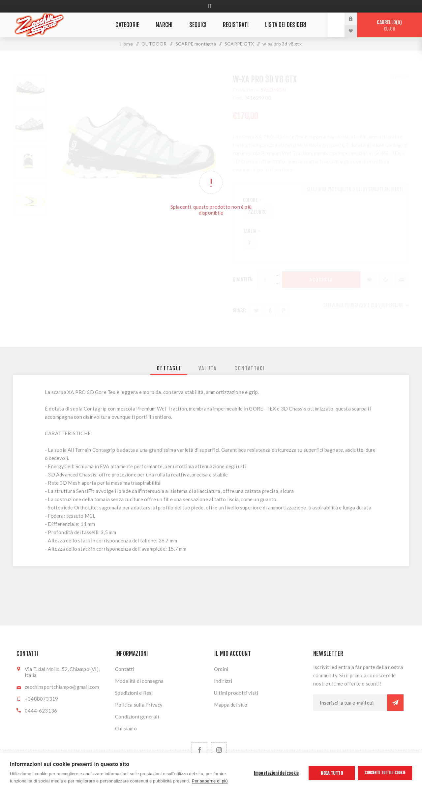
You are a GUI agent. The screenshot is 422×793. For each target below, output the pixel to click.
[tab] (168, 368)
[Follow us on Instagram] (218, 750)
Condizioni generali (137, 716)
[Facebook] (199, 750)
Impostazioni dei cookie (276, 773)
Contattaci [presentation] (249, 368)
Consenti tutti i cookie (385, 772)
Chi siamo (126, 728)
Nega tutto (332, 773)
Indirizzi (223, 681)
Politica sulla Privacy (139, 705)
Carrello (389, 25)
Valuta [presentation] (207, 368)
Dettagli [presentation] (169, 368)
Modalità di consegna (139, 681)
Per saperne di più (210, 780)
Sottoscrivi (395, 702)
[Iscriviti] (350, 702)
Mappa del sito (230, 705)
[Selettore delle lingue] (211, 6)
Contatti (125, 669)
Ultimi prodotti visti (236, 693)
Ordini (221, 669)
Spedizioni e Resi (134, 693)
